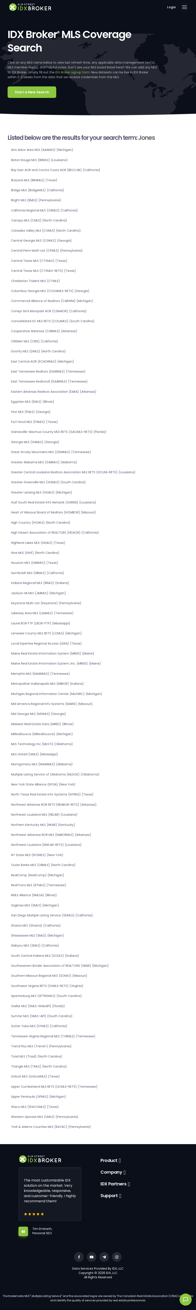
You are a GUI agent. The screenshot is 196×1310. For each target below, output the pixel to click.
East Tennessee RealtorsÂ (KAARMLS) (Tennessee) (49, 381)
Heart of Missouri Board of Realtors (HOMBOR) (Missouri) (53, 512)
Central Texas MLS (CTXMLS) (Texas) (39, 261)
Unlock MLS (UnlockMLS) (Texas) (35, 1076)
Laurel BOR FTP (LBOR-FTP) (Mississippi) (40, 623)
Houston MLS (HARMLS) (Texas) (34, 563)
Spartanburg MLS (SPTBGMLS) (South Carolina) (46, 996)
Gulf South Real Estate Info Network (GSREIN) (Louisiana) (53, 502)
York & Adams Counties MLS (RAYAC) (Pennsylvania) (51, 1127)
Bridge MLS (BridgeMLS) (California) (37, 190)
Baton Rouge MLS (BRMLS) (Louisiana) (39, 160)
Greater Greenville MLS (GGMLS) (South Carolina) (48, 482)
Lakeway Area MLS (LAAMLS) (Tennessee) (42, 613)
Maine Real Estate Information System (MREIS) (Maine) (52, 653)
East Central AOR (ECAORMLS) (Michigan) (42, 361)
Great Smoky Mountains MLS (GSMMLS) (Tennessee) (51, 452)
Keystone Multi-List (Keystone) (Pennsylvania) (46, 603)
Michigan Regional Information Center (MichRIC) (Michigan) (56, 694)
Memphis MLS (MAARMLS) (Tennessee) (40, 673)
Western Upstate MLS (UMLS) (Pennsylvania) (44, 1117)
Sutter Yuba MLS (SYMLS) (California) (39, 1026)
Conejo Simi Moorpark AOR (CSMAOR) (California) (49, 311)
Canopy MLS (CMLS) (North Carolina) (39, 220)
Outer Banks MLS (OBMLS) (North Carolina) (43, 865)
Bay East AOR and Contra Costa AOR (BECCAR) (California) (55, 170)
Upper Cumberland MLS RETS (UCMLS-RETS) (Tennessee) (54, 1086)
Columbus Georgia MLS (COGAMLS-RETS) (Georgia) (50, 291)
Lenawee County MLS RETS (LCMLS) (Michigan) (46, 633)
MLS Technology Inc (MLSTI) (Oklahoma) (42, 744)
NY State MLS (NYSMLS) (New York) (37, 855)
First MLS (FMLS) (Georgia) (31, 412)
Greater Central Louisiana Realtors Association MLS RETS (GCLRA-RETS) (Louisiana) (73, 472)
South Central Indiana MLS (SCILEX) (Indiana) (45, 956)
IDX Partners (113, 1184)
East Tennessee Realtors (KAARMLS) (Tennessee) (48, 371)
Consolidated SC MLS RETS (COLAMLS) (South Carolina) (53, 321)
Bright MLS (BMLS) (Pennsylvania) (36, 200)
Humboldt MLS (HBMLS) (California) (37, 573)
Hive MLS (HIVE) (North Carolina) (35, 553)
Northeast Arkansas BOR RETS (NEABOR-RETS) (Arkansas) (54, 804)
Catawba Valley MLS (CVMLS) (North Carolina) (46, 230)
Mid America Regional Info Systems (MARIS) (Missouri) (52, 704)
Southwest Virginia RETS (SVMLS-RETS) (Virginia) (47, 986)
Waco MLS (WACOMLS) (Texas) (35, 1107)
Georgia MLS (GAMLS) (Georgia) (35, 442)
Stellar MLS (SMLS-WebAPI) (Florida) (38, 1006)
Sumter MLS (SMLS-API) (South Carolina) (41, 1016)
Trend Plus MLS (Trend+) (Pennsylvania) (41, 1046)
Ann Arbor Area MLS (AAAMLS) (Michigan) (42, 150)
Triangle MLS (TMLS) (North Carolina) (39, 1066)
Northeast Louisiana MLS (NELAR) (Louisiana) (44, 814)
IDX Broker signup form (72, 72)
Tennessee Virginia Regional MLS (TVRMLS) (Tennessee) (53, 1036)
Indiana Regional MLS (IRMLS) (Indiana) (40, 583)
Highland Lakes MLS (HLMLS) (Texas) (38, 543)
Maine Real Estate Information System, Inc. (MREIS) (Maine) (56, 663)
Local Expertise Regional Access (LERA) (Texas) (46, 643)
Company (111, 1172)
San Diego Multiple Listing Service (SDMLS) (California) (52, 915)
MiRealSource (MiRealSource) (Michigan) (42, 734)
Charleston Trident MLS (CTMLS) (35, 281)
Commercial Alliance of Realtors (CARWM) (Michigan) (52, 301)
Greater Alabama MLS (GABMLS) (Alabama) (44, 462)
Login (171, 7)
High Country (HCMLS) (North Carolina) (40, 522)
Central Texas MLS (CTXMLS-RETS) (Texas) (43, 271)
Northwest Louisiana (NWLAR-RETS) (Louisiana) (46, 845)
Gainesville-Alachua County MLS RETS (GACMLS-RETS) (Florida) (58, 432)
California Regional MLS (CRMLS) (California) (44, 210)
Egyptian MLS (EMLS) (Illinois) (32, 401)
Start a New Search (32, 92)
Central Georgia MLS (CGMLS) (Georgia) (41, 240)
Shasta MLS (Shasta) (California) (36, 925)
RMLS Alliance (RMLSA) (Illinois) (34, 895)
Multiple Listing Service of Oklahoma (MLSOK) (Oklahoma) (55, 774)
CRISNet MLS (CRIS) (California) (34, 341)
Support (109, 1196)
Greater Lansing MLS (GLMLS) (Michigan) (41, 492)
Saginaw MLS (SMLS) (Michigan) (35, 905)
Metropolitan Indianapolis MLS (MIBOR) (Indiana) (47, 683)
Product (108, 1160)
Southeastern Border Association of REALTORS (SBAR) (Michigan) (60, 966)
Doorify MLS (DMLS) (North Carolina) (38, 351)
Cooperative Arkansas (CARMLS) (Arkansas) (44, 331)
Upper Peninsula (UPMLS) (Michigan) (38, 1096)
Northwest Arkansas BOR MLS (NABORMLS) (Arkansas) (51, 835)
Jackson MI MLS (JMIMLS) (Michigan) (38, 593)
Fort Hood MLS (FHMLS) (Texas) (34, 422)
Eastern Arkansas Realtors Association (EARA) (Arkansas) (53, 391)
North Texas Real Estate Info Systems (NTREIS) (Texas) (52, 794)
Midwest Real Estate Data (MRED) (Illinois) (42, 724)
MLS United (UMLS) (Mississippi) (34, 754)
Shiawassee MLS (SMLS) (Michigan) (37, 935)
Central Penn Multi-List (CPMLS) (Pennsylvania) (47, 250)
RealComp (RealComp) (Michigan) (37, 875)
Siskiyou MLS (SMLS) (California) (35, 945)
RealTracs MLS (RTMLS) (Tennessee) (38, 885)
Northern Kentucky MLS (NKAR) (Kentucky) (43, 825)
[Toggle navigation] (184, 7)
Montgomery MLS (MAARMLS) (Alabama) (42, 764)
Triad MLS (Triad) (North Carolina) (36, 1056)
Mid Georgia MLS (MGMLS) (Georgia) (38, 714)
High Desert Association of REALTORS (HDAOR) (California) (55, 532)
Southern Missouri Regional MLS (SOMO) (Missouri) (49, 975)
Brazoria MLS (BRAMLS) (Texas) (34, 180)
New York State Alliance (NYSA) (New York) (43, 784)
